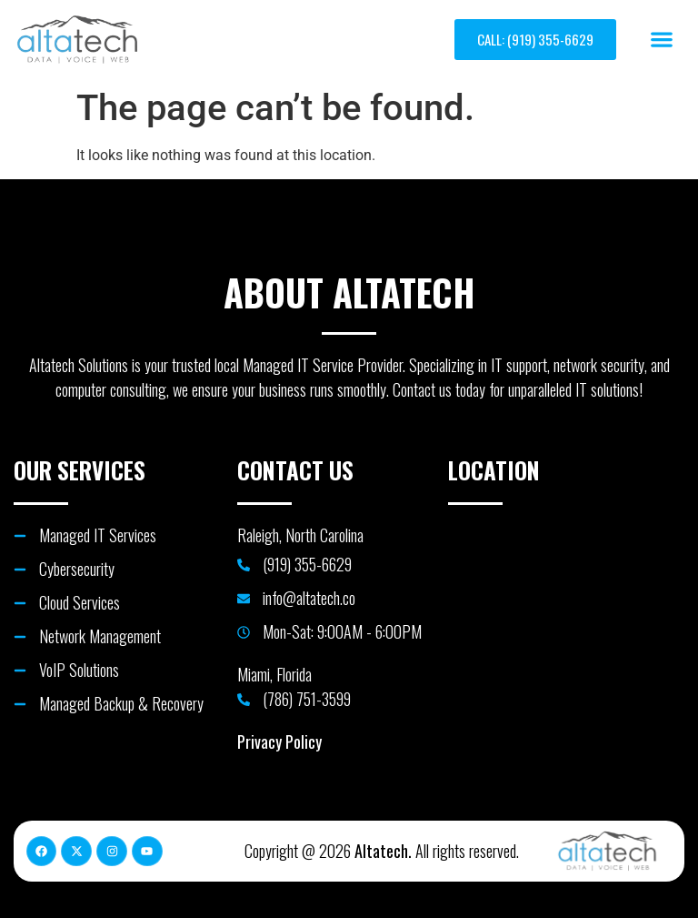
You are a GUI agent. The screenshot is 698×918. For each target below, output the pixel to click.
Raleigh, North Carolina (300, 535)
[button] (662, 39)
